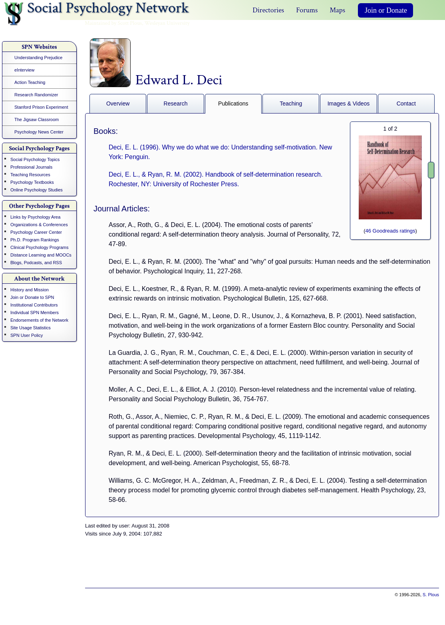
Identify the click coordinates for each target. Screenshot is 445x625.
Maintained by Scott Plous (113, 23)
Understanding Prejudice (38, 57)
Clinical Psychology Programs (39, 247)
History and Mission (29, 289)
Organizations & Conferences (39, 224)
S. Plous (431, 594)
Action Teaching (29, 82)
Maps (337, 10)
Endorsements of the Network (39, 320)
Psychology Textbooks (32, 182)
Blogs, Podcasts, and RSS (36, 262)
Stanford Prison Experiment (41, 107)
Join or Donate (386, 10)
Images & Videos (349, 103)
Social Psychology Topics (35, 159)
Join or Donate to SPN (32, 297)
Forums (307, 10)
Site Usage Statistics (30, 327)
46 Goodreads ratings (390, 231)
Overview (117, 103)
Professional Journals (31, 167)
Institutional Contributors (34, 305)
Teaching (291, 103)
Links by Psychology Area (35, 217)
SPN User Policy (26, 335)
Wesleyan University (167, 23)
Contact (406, 103)
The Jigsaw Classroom (36, 119)
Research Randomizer (36, 94)
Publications (233, 103)
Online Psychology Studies (36, 189)
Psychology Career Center (36, 232)
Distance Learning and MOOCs (41, 255)
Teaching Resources (30, 174)
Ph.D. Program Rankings (34, 239)
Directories (268, 10)
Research (176, 103)
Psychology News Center (39, 131)
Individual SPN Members (34, 312)
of (390, 128)
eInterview (24, 70)
